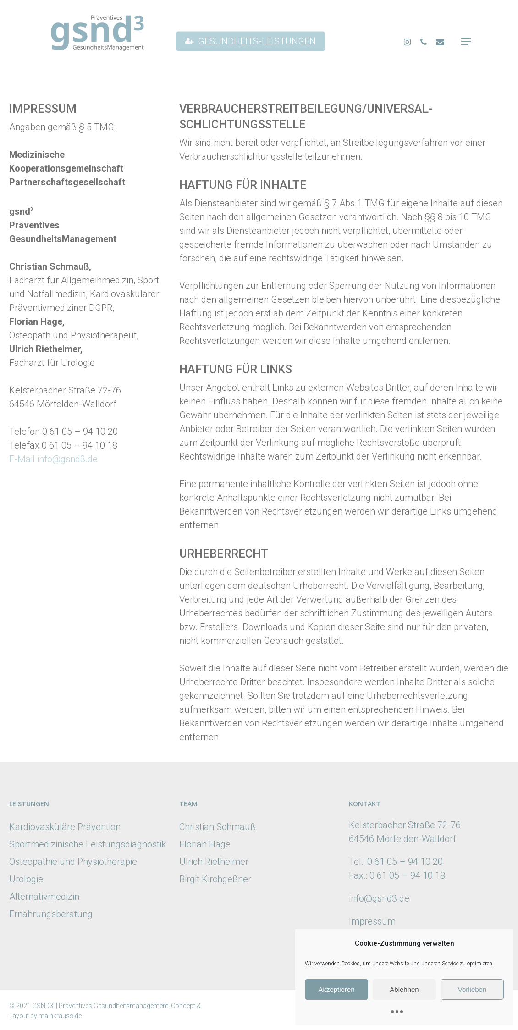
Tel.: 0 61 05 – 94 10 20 (396, 861)
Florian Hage (205, 844)
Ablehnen (404, 989)
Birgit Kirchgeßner (215, 879)
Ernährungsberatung (51, 913)
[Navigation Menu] (466, 41)
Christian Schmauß (217, 826)
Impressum (372, 921)
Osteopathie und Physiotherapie (73, 861)
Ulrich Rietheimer (213, 861)
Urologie (26, 879)
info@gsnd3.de (379, 898)
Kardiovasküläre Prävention (65, 826)
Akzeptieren (336, 989)
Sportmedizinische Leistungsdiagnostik (87, 844)
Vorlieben (472, 989)
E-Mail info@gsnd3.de (53, 459)
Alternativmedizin (44, 896)
